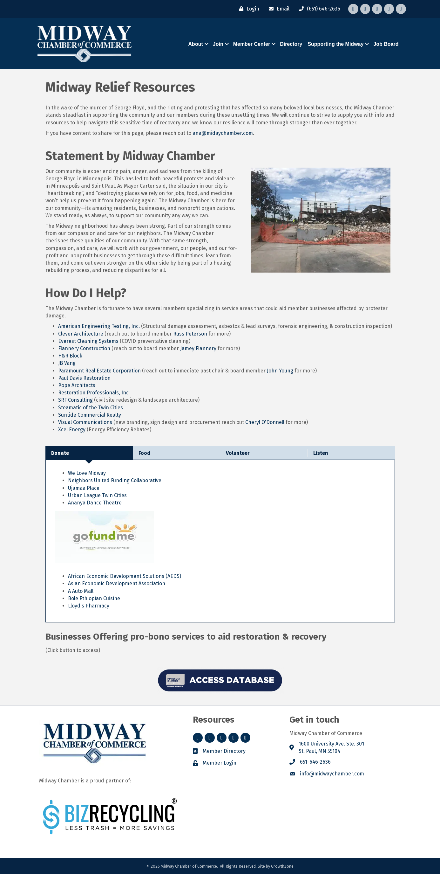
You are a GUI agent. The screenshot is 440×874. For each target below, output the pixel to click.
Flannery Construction (84, 348)
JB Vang (67, 363)
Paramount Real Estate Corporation (99, 371)
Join (218, 44)
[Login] (247, 9)
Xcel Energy (71, 430)
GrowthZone (282, 866)
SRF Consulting (75, 400)
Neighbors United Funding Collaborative (114, 480)
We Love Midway (87, 473)
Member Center (251, 44)
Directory (291, 44)
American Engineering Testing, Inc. (99, 326)
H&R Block (70, 356)
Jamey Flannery (198, 348)
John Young (280, 371)
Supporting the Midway (335, 44)
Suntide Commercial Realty (89, 415)
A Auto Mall (80, 591)
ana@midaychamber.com (223, 133)
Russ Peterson (190, 334)
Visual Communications (85, 422)
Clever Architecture (80, 334)
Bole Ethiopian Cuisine (94, 598)
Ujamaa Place (83, 488)
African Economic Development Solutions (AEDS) (124, 576)
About (195, 44)
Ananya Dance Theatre (95, 503)
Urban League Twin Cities (97, 495)
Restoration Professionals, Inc (93, 393)
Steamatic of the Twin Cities (90, 408)
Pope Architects (76, 385)
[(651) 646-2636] (318, 9)
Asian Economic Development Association (116, 583)
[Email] (277, 9)
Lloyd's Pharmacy (88, 606)
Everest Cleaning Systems (88, 341)
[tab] (89, 453)
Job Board (385, 44)
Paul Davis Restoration (84, 378)
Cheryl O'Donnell (264, 422)
